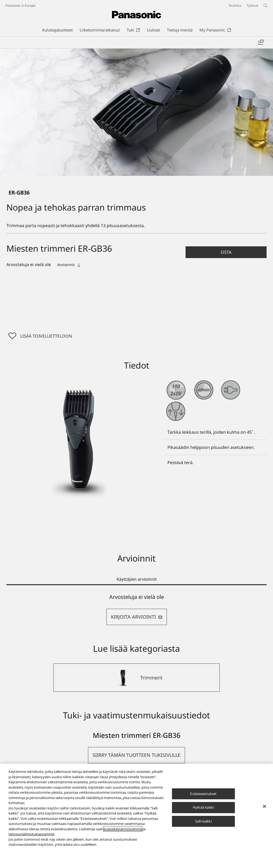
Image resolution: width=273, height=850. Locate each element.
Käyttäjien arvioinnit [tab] (137, 579)
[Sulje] (264, 806)
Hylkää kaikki (203, 807)
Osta (226, 252)
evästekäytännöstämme (122, 829)
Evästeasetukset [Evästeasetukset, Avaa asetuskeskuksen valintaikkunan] (203, 793)
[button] (226, 252)
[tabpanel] (136, 609)
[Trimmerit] (136, 677)
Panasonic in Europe (20, 5)
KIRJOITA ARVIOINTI (136, 617)
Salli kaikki (203, 821)
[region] (136, 807)
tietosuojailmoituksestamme (31, 834)
